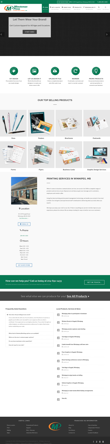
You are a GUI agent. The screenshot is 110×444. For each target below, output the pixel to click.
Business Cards (69, 170)
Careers (90, 426)
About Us (71, 421)
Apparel (28, 423)
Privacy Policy (9, 439)
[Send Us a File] (55, 71)
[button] (2, 34)
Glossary (32, 426)
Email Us (24, 224)
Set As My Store (24, 265)
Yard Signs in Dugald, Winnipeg (71, 336)
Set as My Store (63, 2)
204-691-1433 (103, 2)
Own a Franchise (92, 421)
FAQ (27, 426)
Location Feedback (93, 428)
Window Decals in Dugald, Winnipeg (72, 321)
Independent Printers (94, 423)
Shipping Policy (47, 439)
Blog (70, 423)
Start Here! (30, 32)
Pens (13, 138)
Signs (8, 428)
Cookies (17, 439)
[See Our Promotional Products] (96, 71)
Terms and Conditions (27, 439)
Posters (41, 138)
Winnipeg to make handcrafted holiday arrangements (77, 390)
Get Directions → (24, 218)
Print (8, 423)
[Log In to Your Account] (75, 71)
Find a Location (11, 421)
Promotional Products (32, 421)
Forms (13, 170)
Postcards (97, 138)
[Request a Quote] (34, 71)
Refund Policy (38, 439)
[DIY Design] (14, 71)
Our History (72, 426)
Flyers (41, 170)
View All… (64, 398)
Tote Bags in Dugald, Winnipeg (71, 367)
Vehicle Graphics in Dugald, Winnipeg (73, 383)
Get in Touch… (94, 282)
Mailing (9, 426)
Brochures (69, 138)
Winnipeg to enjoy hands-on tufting (72, 375)
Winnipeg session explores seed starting (73, 329)
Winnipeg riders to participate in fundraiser (74, 313)
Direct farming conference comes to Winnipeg (75, 360)
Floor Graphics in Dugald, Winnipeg (72, 352)
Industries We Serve (31, 428)
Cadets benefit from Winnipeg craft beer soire (75, 344)
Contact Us (72, 428)
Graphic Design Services (96, 170)
